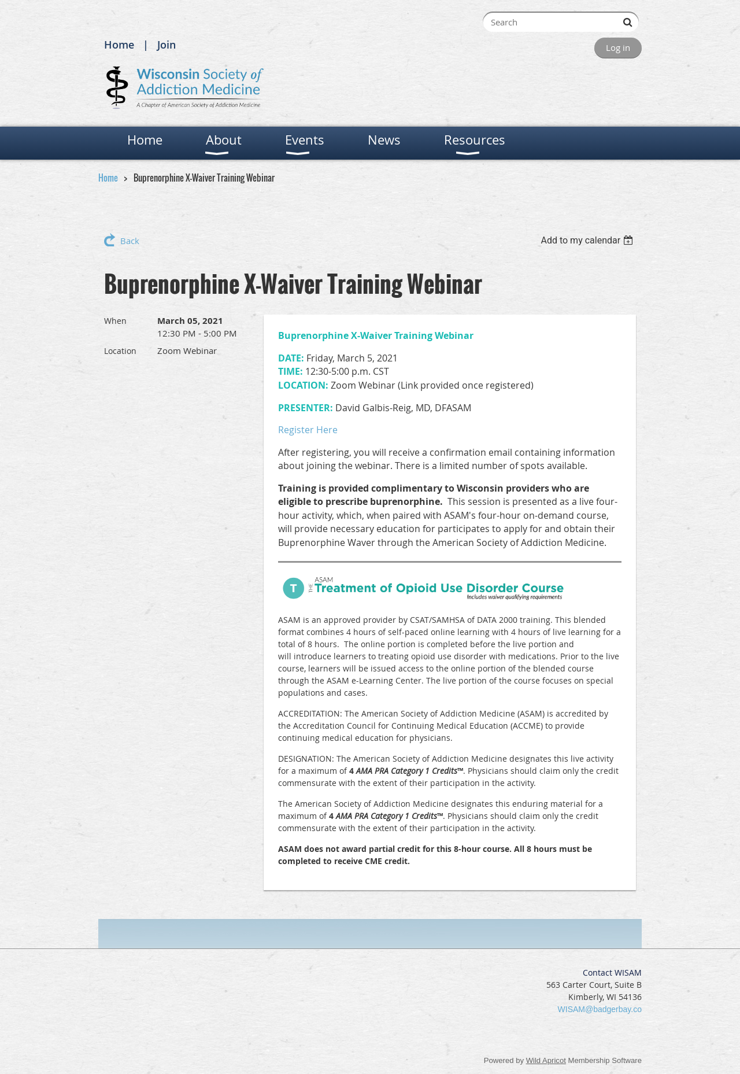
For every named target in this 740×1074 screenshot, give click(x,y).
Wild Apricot (546, 1060)
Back (129, 240)
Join (166, 44)
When (115, 320)
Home (119, 44)
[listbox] (588, 240)
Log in (618, 47)
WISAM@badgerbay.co (600, 1009)
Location (120, 350)
